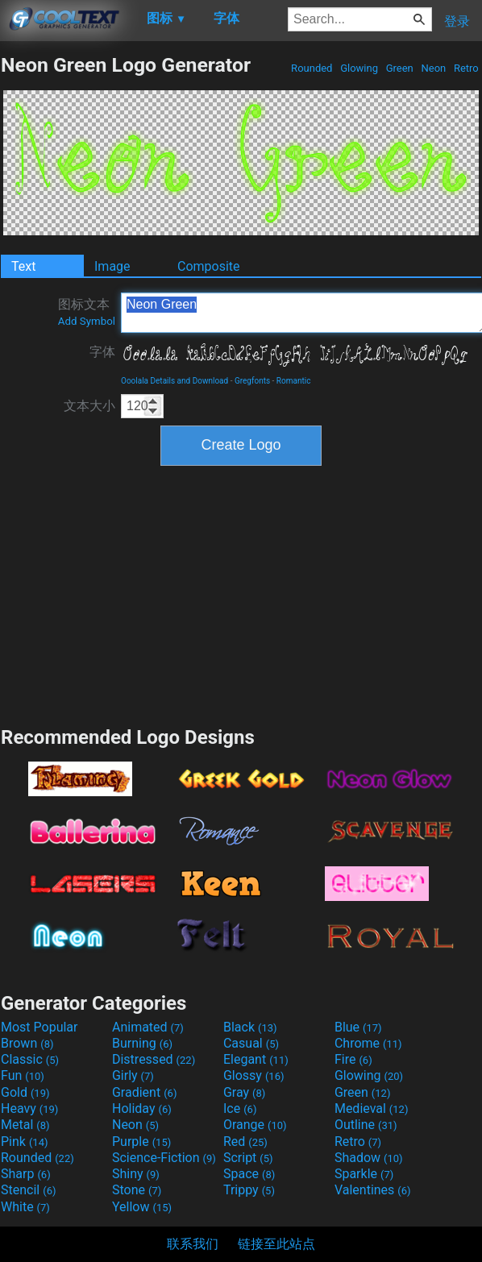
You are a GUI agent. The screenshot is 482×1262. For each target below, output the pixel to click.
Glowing (359, 68)
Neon (433, 68)
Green (399, 68)
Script (248, 1157)
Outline (365, 1124)
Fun (22, 1075)
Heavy (29, 1108)
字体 (102, 351)
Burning (142, 1043)
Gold (25, 1092)
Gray (244, 1092)
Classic (30, 1059)
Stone (136, 1190)
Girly (133, 1075)
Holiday (142, 1108)
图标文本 (86, 312)
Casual (251, 1043)
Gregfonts (252, 380)
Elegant (256, 1059)
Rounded (312, 68)
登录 (457, 21)
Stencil (28, 1190)
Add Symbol (86, 321)
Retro (466, 68)
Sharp (26, 1173)
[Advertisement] (241, 594)
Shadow (368, 1157)
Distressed (153, 1059)
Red (245, 1141)
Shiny (136, 1173)
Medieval (371, 1108)
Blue (358, 1027)
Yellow (142, 1206)
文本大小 (89, 405)
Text (23, 266)
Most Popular (39, 1027)
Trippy (249, 1190)
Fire (353, 1059)
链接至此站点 (276, 1244)
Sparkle (363, 1173)
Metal (25, 1124)
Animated (148, 1027)
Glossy (254, 1075)
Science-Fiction (164, 1157)
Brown (27, 1043)
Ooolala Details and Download (174, 380)
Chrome (368, 1043)
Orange (255, 1124)
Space (249, 1173)
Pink (24, 1141)
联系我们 (192, 1244)
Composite (208, 266)
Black (250, 1027)
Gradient (144, 1092)
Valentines (372, 1190)
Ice (239, 1108)
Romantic (293, 380)
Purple (141, 1141)
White (25, 1206)
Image (112, 266)
